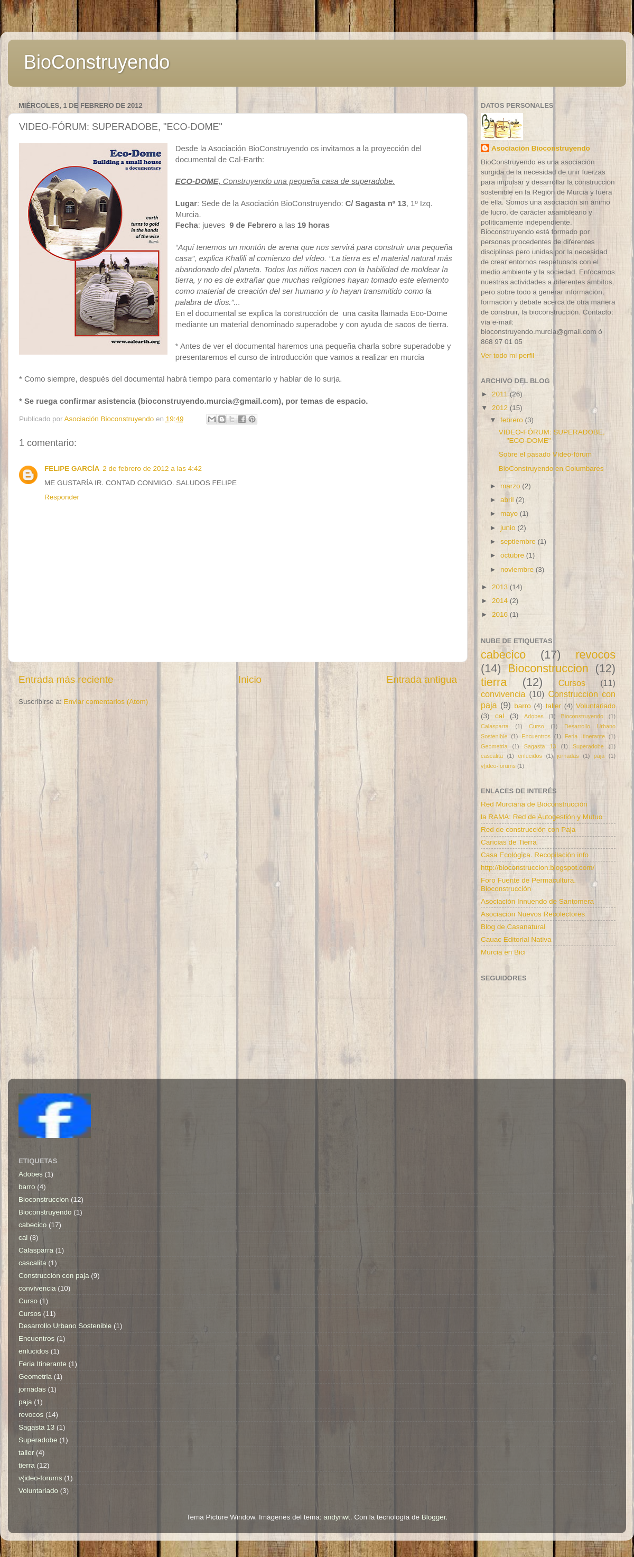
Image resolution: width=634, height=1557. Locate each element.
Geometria (494, 746)
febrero (512, 420)
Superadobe (588, 746)
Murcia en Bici (503, 952)
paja (599, 756)
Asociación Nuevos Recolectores (533, 914)
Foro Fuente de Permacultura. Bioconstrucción (528, 884)
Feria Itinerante (585, 736)
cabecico (503, 654)
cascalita (492, 756)
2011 (501, 394)
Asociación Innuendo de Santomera (537, 901)
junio (508, 528)
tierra (494, 682)
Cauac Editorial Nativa (516, 939)
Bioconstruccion (548, 668)
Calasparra (495, 726)
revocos (595, 654)
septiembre (519, 541)
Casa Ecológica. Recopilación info (535, 855)
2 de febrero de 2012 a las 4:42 (152, 468)
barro (522, 706)
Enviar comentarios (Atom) (106, 702)
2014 (501, 601)
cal (499, 716)
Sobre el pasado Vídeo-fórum (545, 454)
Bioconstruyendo (582, 716)
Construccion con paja (53, 1276)
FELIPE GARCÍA (71, 468)
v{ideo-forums (498, 766)
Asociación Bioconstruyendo (540, 148)
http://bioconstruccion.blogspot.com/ (537, 868)
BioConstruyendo (97, 62)
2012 (501, 408)
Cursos (571, 683)
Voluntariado (596, 706)
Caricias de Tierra (509, 842)
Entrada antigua (422, 679)
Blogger (434, 1517)
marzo (511, 486)
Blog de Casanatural (513, 927)
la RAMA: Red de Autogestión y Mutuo (541, 817)
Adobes (534, 716)
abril (508, 500)
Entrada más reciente (66, 679)
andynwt (336, 1517)
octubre (513, 555)
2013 (501, 587)
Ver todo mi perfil (507, 355)
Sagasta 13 (540, 746)
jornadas (568, 756)
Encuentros (536, 736)
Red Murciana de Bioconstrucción (534, 804)
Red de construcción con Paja (528, 829)
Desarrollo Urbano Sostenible (64, 1326)
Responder (61, 497)
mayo (510, 513)
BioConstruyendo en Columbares (551, 468)
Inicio (250, 679)
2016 (501, 614)
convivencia (503, 694)
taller (553, 706)
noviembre (518, 569)
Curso (536, 726)
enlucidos (530, 756)
